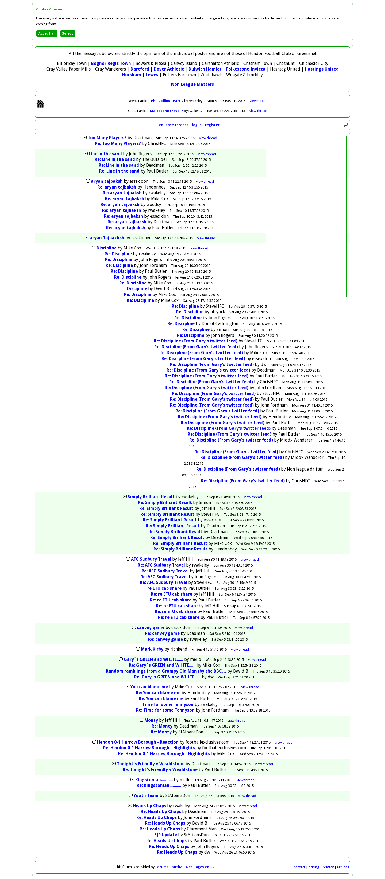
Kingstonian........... (154, 779)
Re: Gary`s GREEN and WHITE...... (162, 665)
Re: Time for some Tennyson (165, 710)
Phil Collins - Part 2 (167, 101)
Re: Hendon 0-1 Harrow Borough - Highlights (149, 747)
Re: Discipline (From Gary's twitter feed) (195, 340)
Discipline (107, 248)
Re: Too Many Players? (118, 143)
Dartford (139, 69)
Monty (151, 720)
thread (208, 138)
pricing (314, 867)
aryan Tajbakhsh (107, 237)
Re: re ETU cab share (171, 594)
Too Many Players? (107, 137)
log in (197, 125)
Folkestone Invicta (245, 69)
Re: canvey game (162, 633)
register (212, 125)
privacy (328, 867)
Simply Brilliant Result (151, 496)
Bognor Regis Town (111, 63)
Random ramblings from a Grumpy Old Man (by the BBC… (166, 671)
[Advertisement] (306, 216)
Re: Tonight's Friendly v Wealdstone (160, 769)
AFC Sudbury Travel (151, 559)
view (259, 101)
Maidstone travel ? (167, 111)
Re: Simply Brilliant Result (165, 502)
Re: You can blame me (158, 692)
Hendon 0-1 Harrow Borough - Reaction (138, 742)
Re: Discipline (118, 253)
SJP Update (165, 834)
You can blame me (149, 686)
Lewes (152, 74)
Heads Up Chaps (149, 805)
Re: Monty (162, 726)
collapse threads (173, 125)
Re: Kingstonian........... (159, 785)
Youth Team (146, 795)
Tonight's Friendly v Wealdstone (150, 763)
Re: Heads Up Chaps (161, 811)
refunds (343, 867)
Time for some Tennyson (168, 704)
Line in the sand (105, 153)
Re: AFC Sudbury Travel (161, 565)
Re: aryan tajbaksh (116, 187)
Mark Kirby (152, 649)
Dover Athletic (169, 69)
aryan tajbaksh (107, 181)
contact (299, 867)
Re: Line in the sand (115, 159)
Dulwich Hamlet (205, 69)
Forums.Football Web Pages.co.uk (185, 867)
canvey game (150, 627)
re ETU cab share (164, 588)
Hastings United (322, 69)
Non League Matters (192, 84)
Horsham (131, 74)
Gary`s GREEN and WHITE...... (153, 659)
